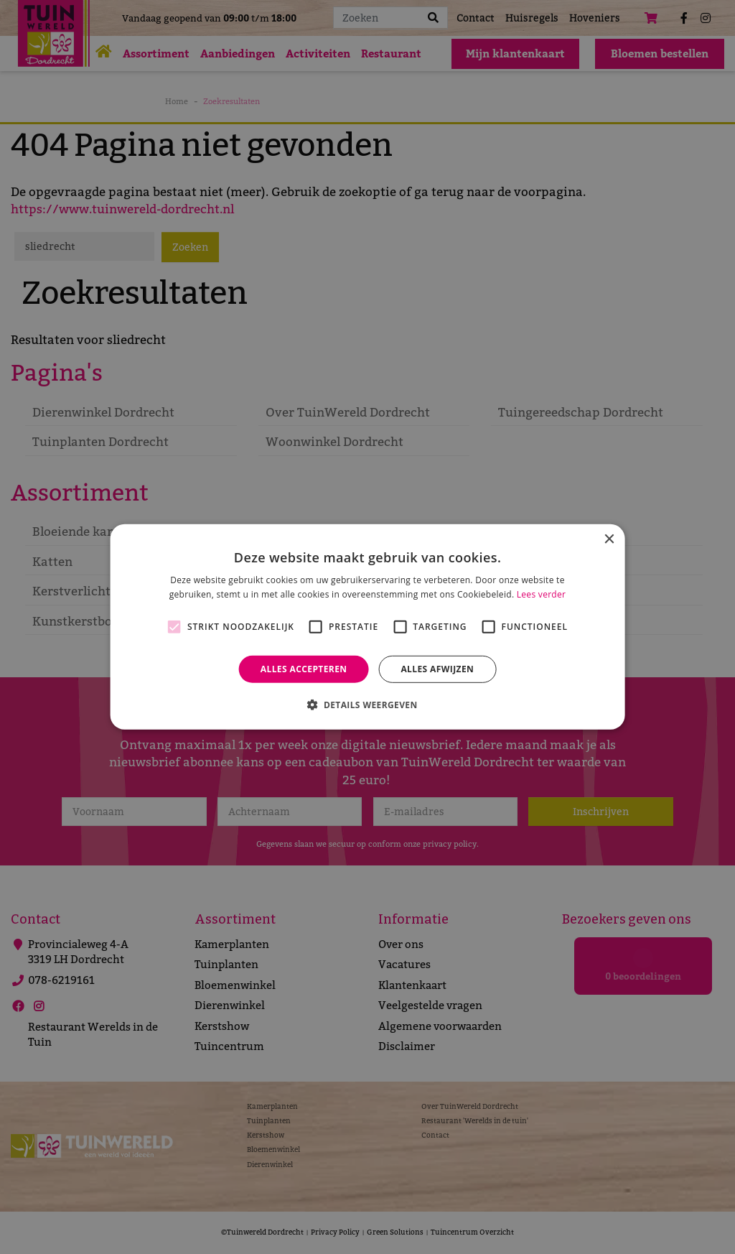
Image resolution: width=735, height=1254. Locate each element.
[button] (367, 704)
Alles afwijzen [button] (437, 669)
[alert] (367, 627)
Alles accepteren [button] (304, 669)
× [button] (608, 539)
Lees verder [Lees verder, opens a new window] (541, 594)
